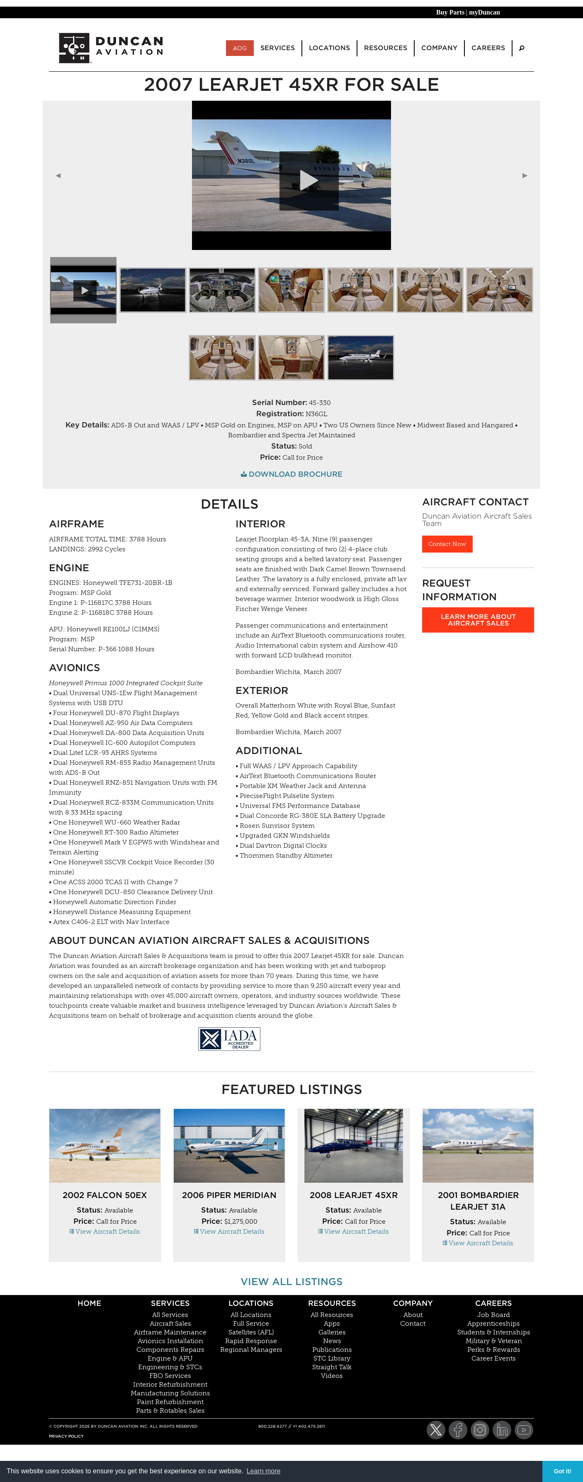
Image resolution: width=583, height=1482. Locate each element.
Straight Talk (332, 1367)
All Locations (251, 1315)
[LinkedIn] (502, 1430)
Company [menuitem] (439, 48)
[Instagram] (480, 1430)
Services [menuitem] (277, 48)
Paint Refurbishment (170, 1402)
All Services (170, 1315)
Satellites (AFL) (251, 1332)
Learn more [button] (264, 1471)
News (332, 1341)
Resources (332, 1303)
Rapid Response (251, 1341)
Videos (332, 1376)
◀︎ (61, 175)
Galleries (332, 1332)
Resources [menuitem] (385, 48)
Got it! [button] (562, 1471)
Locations (251, 1303)
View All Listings (291, 1282)
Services (170, 1303)
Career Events (493, 1358)
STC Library (331, 1358)
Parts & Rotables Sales (170, 1410)
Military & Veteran (494, 1341)
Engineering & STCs (170, 1367)
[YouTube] (524, 1430)
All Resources (332, 1315)
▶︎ (528, 175)
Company (413, 1303)
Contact (412, 1323)
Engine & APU (170, 1358)
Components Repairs (170, 1349)
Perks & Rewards (493, 1349)
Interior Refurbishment (170, 1384)
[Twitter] (436, 1430)
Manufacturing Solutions (170, 1393)
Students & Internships (493, 1332)
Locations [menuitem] (329, 48)
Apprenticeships (493, 1323)
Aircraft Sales (170, 1323)
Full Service (251, 1323)
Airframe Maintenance (170, 1332)
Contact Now (447, 544)
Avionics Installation (170, 1341)
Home (89, 1303)
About (413, 1315)
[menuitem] (522, 48)
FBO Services (170, 1376)
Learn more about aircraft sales (478, 620)
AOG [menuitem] (240, 48)
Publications (332, 1349)
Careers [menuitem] (488, 48)
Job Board (493, 1315)
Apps (332, 1323)
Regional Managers (251, 1349)
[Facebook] (458, 1430)
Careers (493, 1303)
